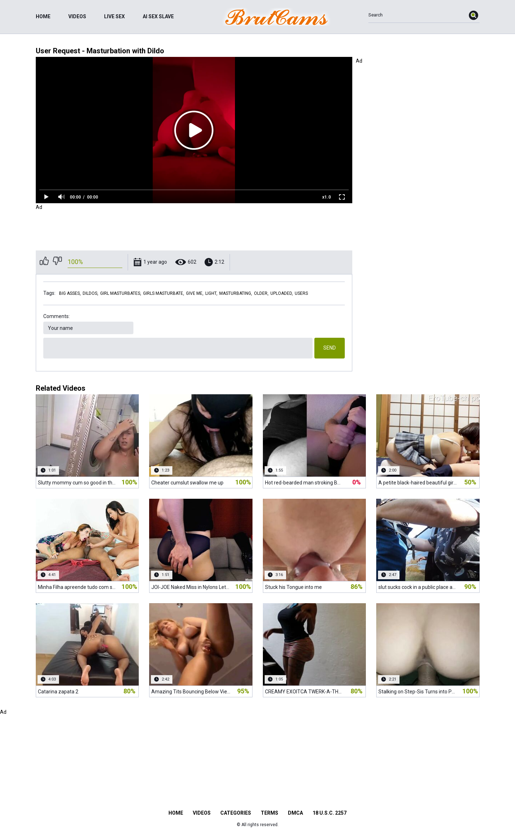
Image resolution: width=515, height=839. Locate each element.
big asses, (70, 293)
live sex (114, 16)
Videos (77, 16)
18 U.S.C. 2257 (330, 813)
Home (43, 16)
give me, (194, 293)
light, (211, 293)
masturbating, (235, 293)
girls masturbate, (163, 293)
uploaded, (281, 293)
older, (261, 293)
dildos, (90, 293)
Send (329, 348)
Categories (235, 813)
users (301, 293)
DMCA (295, 813)
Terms (269, 813)
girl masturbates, (120, 293)
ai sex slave (158, 16)
